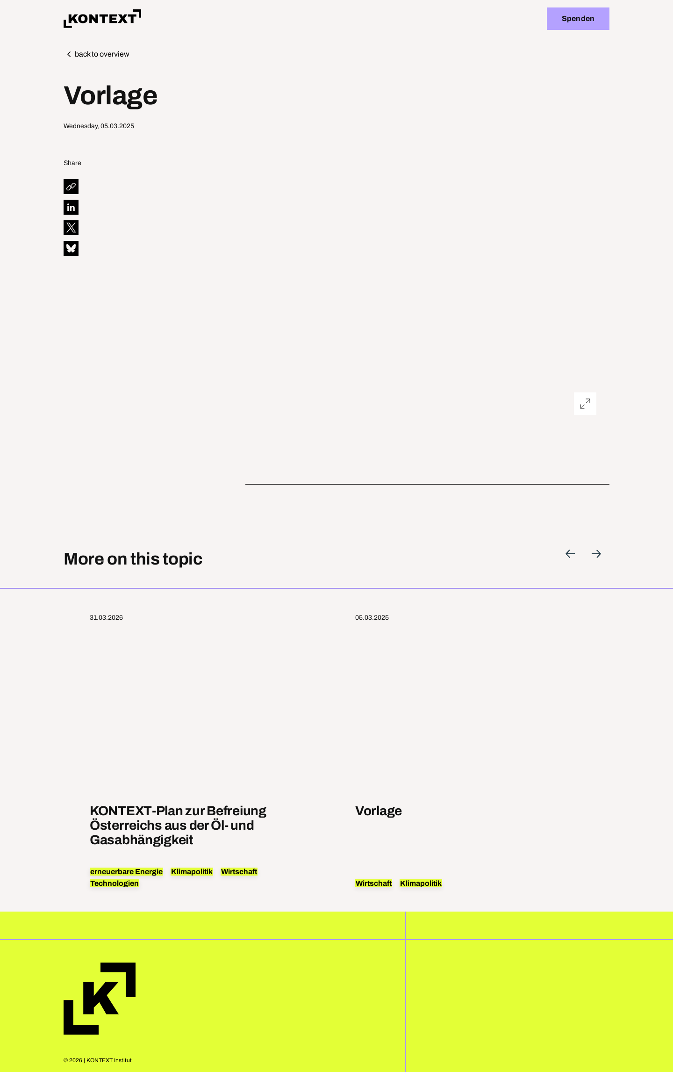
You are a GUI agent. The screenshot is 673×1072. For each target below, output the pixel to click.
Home (100, 999)
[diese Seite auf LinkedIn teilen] (71, 207)
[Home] (102, 18)
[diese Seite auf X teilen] (71, 227)
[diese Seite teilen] (71, 186)
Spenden (578, 18)
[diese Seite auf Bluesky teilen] (71, 248)
